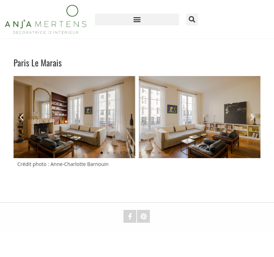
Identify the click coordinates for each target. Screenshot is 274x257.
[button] (137, 19)
